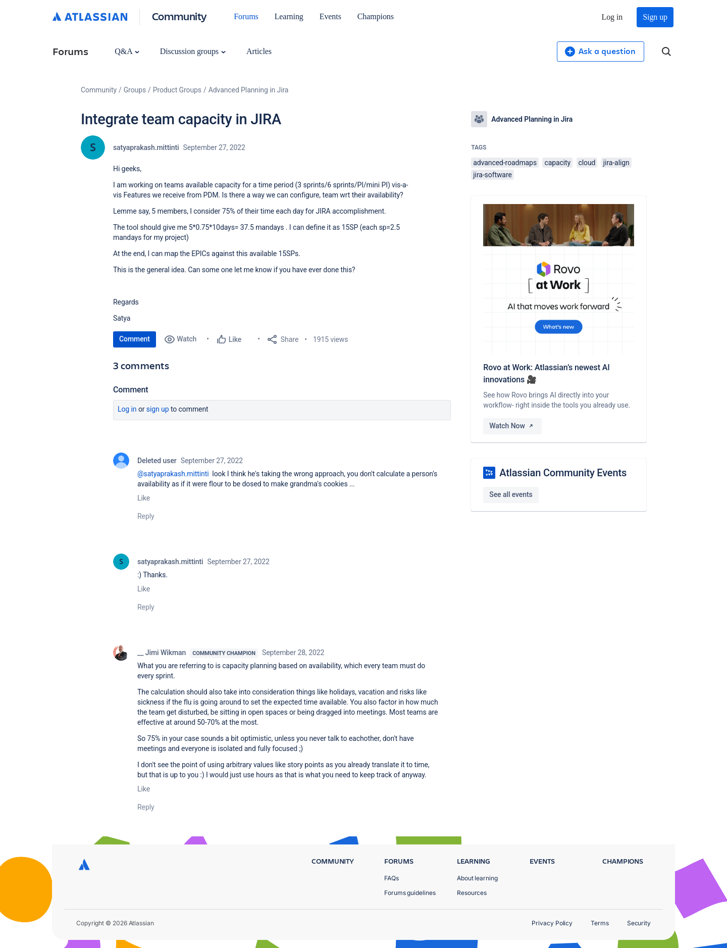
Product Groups (177, 90)
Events (330, 16)
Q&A (127, 51)
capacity (557, 163)
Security (639, 923)
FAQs (391, 878)
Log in (612, 17)
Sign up (655, 17)
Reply (145, 516)
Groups (135, 90)
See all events (510, 494)
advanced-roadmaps (505, 163)
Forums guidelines (410, 892)
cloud (587, 163)
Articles (259, 51)
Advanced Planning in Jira (249, 90)
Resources (472, 892)
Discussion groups (193, 51)
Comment (134, 339)
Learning (289, 16)
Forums (246, 16)
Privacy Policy (552, 923)
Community (179, 16)
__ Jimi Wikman (161, 652)
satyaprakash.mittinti (146, 147)
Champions (375, 16)
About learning (477, 878)
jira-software (492, 175)
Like (143, 498)
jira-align (616, 163)
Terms (600, 923)
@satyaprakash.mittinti (173, 474)
